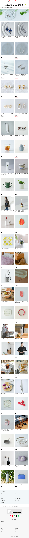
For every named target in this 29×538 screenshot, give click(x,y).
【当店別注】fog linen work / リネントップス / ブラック (21, 356)
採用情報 (16, 531)
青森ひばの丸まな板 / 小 (3, 393)
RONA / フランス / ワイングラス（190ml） (5, 374)
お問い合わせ (16, 528)
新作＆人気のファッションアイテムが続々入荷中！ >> (6, 7)
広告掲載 (2, 529)
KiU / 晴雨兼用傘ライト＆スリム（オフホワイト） (6, 135)
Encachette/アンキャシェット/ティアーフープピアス (7, 113)
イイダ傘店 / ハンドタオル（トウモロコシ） (6, 248)
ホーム (1, 506)
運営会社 (2, 531)
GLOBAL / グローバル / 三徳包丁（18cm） (19, 393)
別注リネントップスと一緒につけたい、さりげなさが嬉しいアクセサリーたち (10, 506)
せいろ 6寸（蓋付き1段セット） (4, 301)
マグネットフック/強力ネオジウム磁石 (5, 465)
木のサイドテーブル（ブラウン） (18, 429)
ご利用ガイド (2, 528)
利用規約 (16, 529)
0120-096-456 (9, 522)
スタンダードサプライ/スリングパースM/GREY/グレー (7, 283)
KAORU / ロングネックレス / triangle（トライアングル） (7, 74)
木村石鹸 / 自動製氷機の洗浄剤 (18, 338)
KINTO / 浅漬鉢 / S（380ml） (18, 248)
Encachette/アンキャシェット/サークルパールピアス (21, 113)
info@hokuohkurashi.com (4, 522)
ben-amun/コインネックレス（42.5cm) (19, 283)
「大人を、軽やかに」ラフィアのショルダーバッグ (6, 356)
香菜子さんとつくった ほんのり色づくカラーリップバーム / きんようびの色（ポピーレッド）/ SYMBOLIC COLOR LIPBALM (7, 230)
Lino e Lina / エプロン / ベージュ (4, 338)
